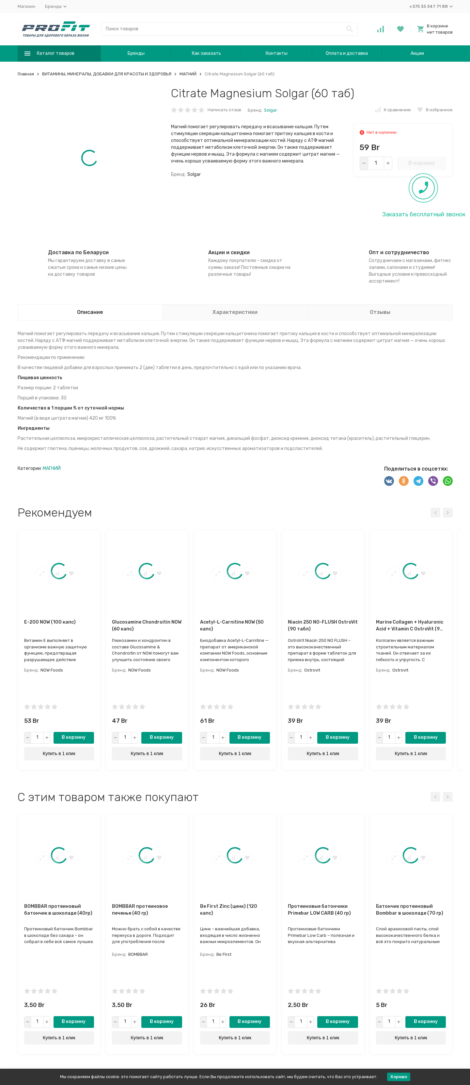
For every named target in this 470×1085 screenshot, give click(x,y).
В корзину (421, 163)
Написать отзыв (224, 109)
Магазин (26, 6)
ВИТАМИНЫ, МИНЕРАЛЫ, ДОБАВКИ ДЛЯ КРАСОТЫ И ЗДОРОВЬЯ (106, 73)
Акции (417, 53)
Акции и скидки (229, 252)
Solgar (270, 110)
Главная (26, 73)
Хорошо (398, 1076)
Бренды (136, 53)
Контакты (277, 53)
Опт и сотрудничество (399, 252)
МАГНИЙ (188, 73)
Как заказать (206, 53)
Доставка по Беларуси (78, 252)
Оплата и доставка (347, 53)
